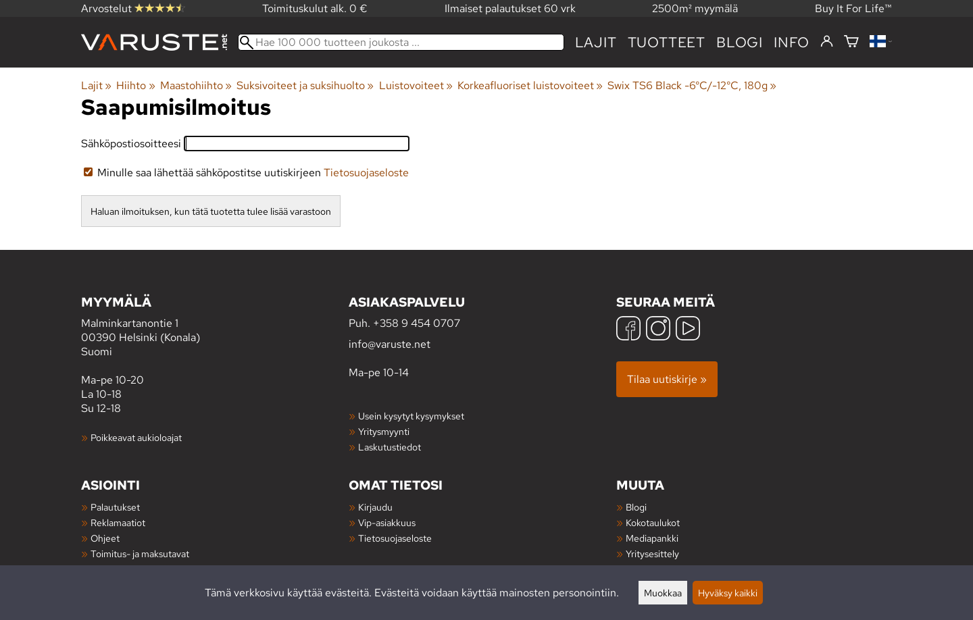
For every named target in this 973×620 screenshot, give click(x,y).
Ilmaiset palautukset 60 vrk (510, 8)
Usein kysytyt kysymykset (411, 415)
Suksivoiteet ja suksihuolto (305, 85)
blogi (739, 42)
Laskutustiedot (389, 446)
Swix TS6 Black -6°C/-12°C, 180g (691, 85)
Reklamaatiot (118, 522)
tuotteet (666, 42)
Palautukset (115, 506)
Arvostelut (133, 8)
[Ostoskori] (851, 42)
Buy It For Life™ (853, 8)
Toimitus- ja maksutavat (140, 553)
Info (791, 42)
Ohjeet (105, 538)
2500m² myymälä (695, 8)
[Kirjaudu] (826, 42)
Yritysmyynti (383, 431)
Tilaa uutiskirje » (667, 379)
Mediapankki (652, 538)
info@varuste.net (389, 344)
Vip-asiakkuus (387, 522)
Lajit (596, 42)
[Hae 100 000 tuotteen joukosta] (401, 42)
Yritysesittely (652, 553)
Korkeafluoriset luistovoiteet (530, 85)
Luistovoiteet (416, 85)
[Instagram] (658, 330)
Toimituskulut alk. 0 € (315, 8)
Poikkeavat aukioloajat (136, 437)
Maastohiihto (196, 85)
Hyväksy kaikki (727, 592)
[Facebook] (628, 330)
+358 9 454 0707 (416, 323)
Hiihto (135, 85)
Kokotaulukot (653, 522)
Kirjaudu (375, 506)
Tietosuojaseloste (366, 172)
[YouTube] (688, 330)
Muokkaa (663, 592)
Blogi (636, 506)
